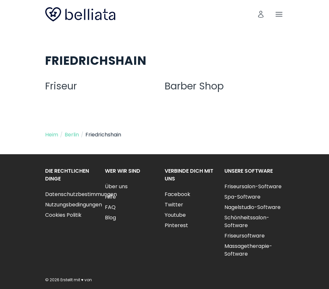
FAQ (110, 207)
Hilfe (110, 197)
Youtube (175, 215)
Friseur (61, 86)
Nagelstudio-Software (252, 207)
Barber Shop (194, 86)
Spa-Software (242, 197)
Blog (110, 217)
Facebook (177, 194)
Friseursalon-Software (253, 186)
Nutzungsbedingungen (73, 204)
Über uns (116, 186)
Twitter (174, 204)
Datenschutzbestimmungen (81, 194)
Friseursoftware (244, 235)
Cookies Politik (63, 215)
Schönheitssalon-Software (246, 221)
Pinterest (176, 225)
